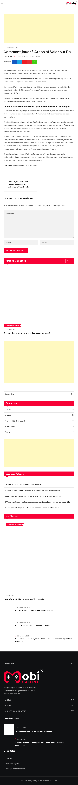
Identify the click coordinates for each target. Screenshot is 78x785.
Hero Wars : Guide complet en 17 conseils (24, 599)
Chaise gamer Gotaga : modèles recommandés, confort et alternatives (32, 508)
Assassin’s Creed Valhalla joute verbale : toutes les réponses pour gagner (33, 490)
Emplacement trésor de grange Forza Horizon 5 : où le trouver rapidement (33, 496)
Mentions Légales (12, 764)
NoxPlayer (52, 122)
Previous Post (14, 179)
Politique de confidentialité (16, 769)
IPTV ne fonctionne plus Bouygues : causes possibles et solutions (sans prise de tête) (37, 502)
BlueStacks (37, 122)
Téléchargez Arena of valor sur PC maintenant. (20, 165)
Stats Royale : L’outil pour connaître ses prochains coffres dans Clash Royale (18, 184)
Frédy (10, 56)
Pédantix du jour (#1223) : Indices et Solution (33, 625)
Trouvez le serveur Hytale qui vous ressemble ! (27, 333)
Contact (9, 758)
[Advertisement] (39, 28)
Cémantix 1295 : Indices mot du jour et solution (34, 610)
